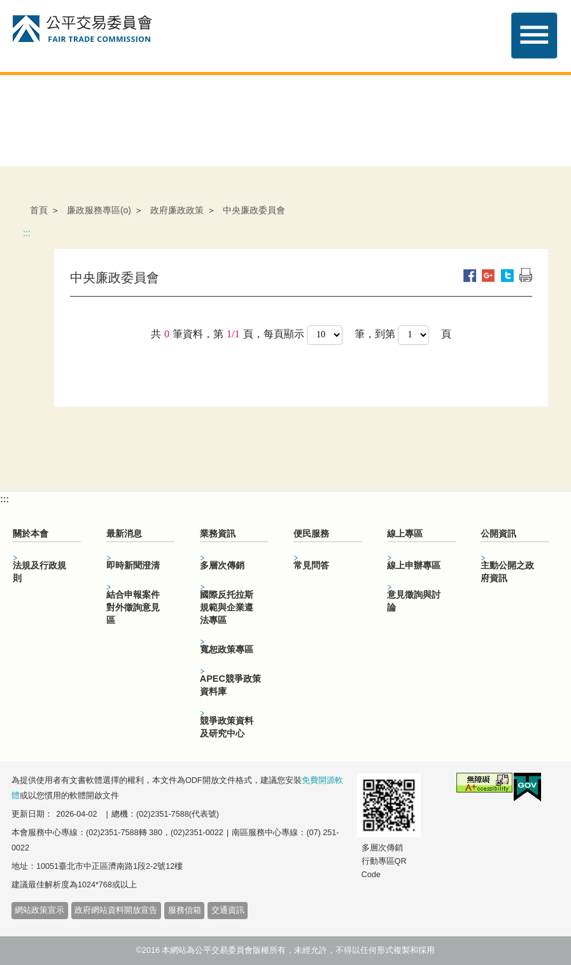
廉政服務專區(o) (99, 210)
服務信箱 (184, 910)
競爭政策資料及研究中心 (226, 726)
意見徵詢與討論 (414, 600)
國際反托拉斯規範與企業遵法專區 (226, 607)
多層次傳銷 (222, 565)
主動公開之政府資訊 (507, 571)
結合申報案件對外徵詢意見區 (133, 607)
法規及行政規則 (39, 571)
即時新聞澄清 (133, 565)
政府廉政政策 (177, 210)
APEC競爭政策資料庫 (230, 684)
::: (27, 233)
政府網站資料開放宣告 (115, 910)
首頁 (39, 210)
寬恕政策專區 (226, 649)
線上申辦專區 (414, 565)
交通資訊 (227, 910)
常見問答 (311, 565)
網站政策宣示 (39, 910)
